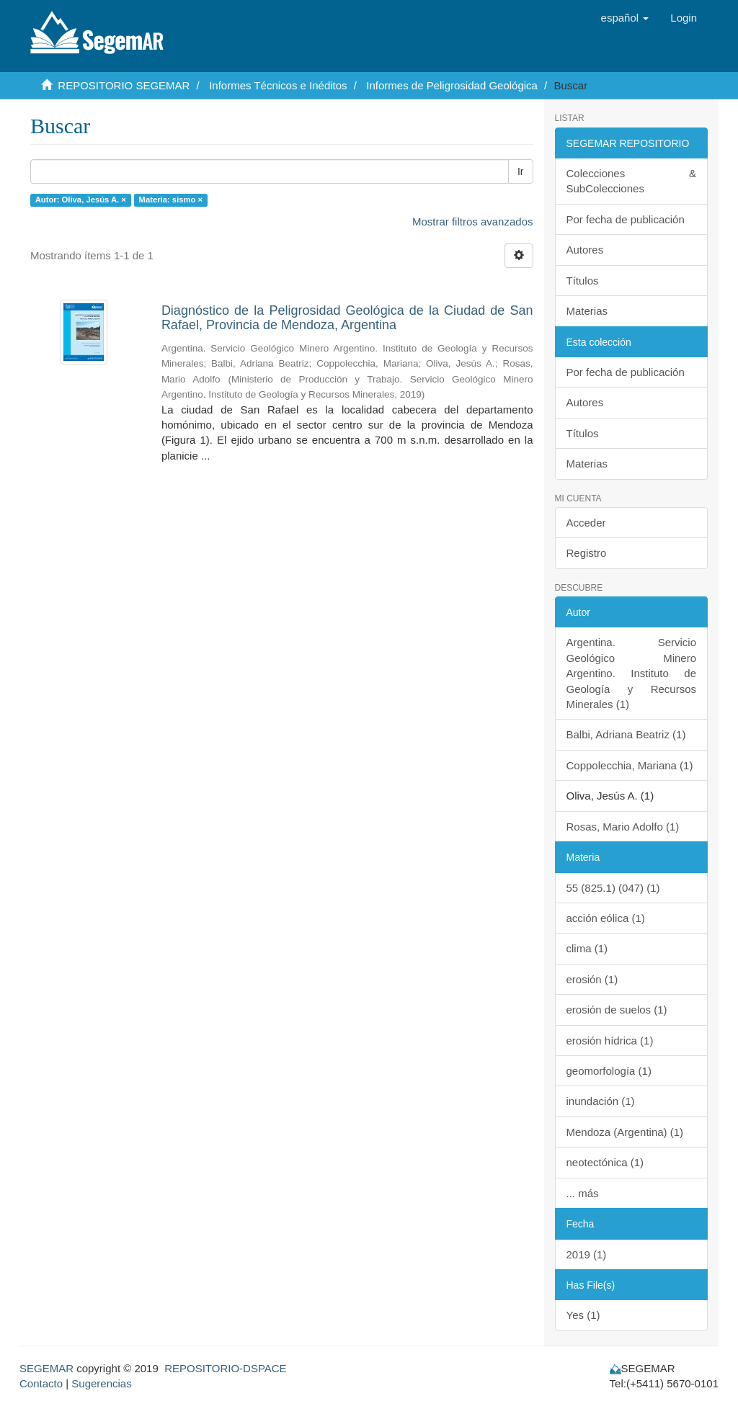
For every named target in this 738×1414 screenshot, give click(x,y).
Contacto (41, 1383)
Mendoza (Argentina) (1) (625, 1132)
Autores (585, 249)
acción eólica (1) (605, 918)
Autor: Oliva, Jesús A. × (80, 199)
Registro (586, 553)
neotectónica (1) (605, 1162)
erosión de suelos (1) (616, 1009)
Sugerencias (101, 1383)
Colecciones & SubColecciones (631, 180)
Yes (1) (583, 1315)
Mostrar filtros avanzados (472, 221)
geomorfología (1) (609, 1071)
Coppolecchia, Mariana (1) (629, 765)
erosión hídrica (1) (610, 1040)
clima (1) (587, 948)
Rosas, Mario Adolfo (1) (623, 826)
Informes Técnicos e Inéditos (278, 85)
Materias (587, 311)
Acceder (586, 522)
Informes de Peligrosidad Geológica (452, 85)
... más (582, 1193)
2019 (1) (586, 1254)
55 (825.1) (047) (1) (613, 888)
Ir (520, 171)
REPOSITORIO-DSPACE (225, 1368)
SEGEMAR (46, 1368)
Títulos (582, 280)
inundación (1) (600, 1101)
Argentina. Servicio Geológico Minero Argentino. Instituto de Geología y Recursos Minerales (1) (631, 673)
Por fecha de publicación (625, 219)
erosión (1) (592, 979)
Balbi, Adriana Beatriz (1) (626, 734)
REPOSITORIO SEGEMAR (124, 85)
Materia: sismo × (171, 199)
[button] (625, 18)
